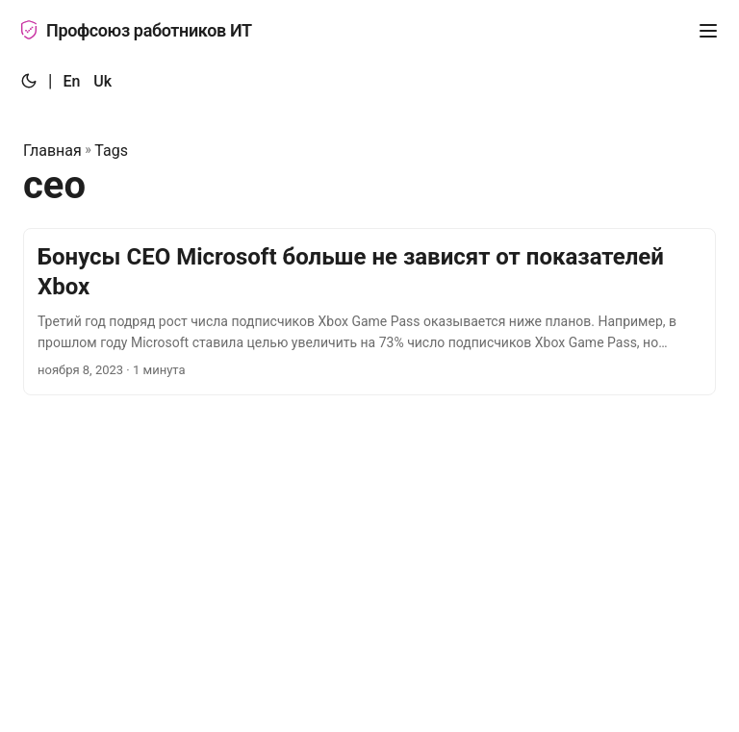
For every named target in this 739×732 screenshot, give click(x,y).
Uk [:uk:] (102, 81)
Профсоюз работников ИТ (135, 30)
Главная (52, 150)
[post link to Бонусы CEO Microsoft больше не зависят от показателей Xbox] (369, 311)
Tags (111, 150)
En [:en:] (71, 81)
